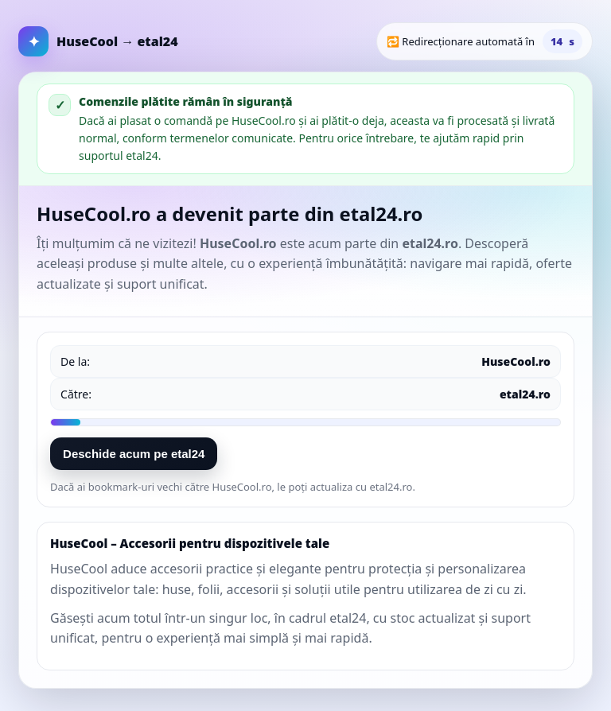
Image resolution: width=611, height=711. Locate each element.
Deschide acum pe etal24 (133, 453)
